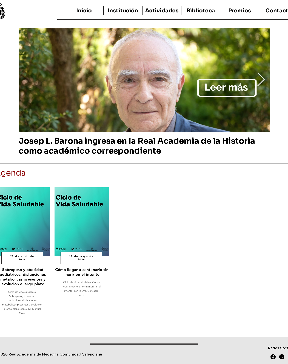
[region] (81, 244)
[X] (281, 356)
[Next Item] (261, 80)
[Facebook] (273, 356)
